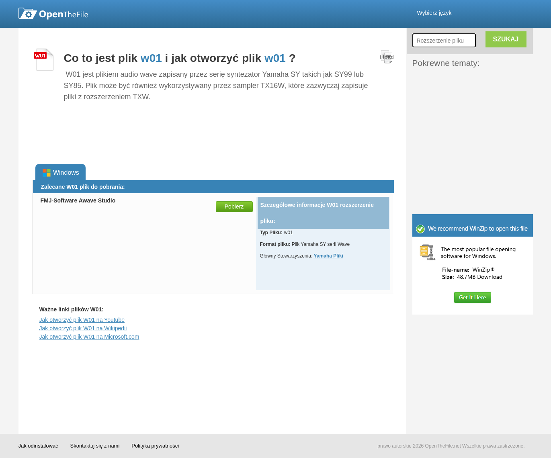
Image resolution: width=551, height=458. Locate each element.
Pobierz (234, 206)
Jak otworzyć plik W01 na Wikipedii (83, 328)
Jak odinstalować (38, 446)
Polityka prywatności (155, 446)
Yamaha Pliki (328, 256)
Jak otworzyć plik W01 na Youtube (82, 320)
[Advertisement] (460, 88)
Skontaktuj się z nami (95, 446)
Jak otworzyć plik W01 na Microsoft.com (89, 336)
